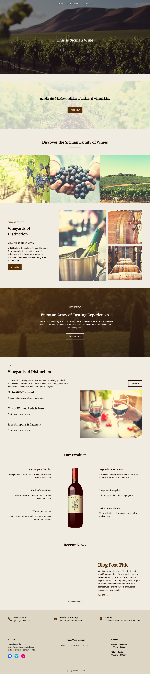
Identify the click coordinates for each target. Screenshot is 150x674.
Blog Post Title (113, 565)
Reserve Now (75, 336)
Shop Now (75, 110)
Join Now (135, 383)
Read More (103, 595)
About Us (15, 267)
